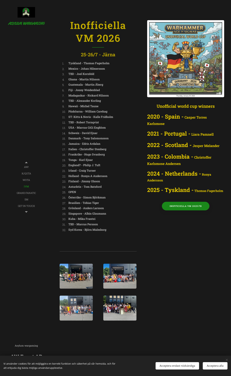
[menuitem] (26, 167)
